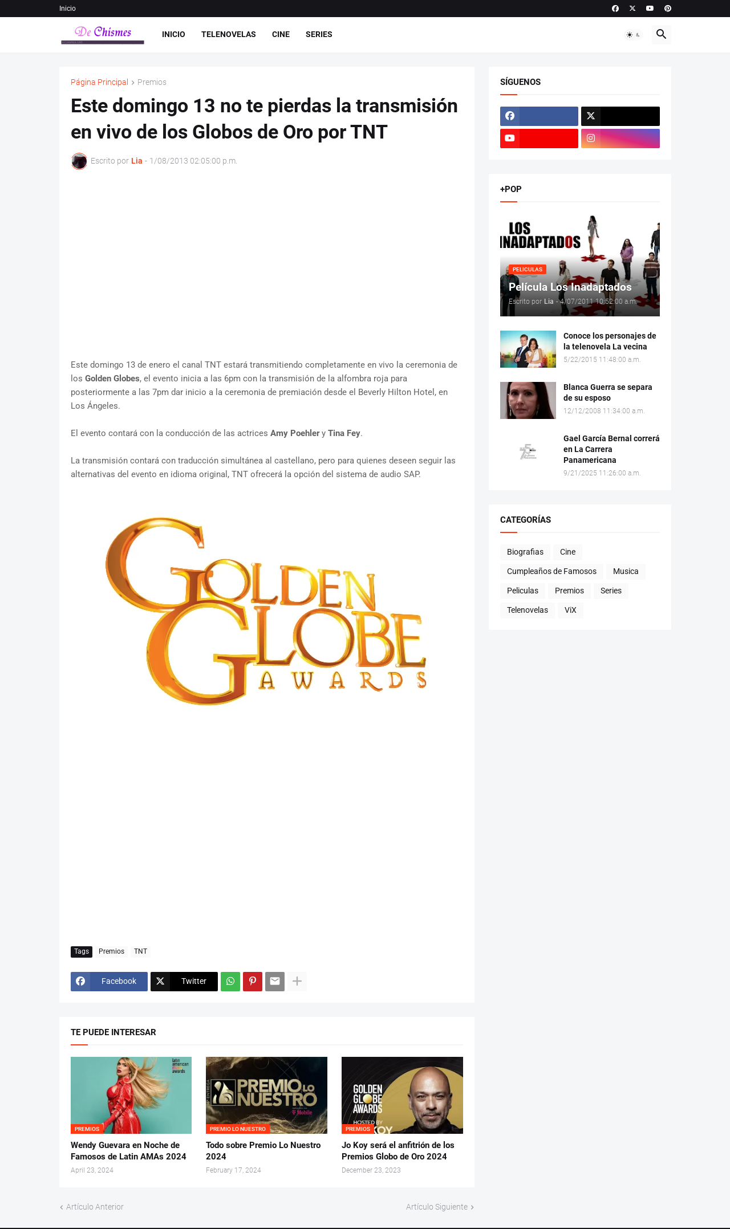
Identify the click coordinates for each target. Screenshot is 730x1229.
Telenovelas (228, 34)
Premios (152, 82)
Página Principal (99, 82)
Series (319, 34)
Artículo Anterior (95, 1206)
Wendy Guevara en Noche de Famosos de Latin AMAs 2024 (128, 1151)
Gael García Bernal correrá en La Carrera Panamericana (611, 449)
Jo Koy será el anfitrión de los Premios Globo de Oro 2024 (398, 1151)
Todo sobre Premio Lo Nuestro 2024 (263, 1151)
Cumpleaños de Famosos (552, 571)
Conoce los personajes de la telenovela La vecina (609, 341)
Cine (281, 34)
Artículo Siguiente (437, 1206)
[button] (633, 34)
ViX (571, 609)
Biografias (525, 551)
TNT (140, 951)
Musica (626, 571)
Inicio (67, 9)
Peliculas (522, 590)
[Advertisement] (267, 264)
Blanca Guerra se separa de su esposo (607, 392)
